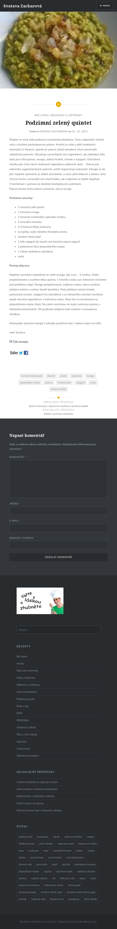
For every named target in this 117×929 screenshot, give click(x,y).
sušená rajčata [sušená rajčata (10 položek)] (39, 878)
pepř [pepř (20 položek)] (54, 864)
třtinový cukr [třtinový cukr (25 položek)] (67, 878)
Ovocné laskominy (27, 691)
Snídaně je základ (26, 727)
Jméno (15, 503)
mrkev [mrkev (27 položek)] (91, 850)
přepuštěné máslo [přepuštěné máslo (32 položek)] (29, 871)
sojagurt (80, 382)
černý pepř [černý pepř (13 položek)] (74, 885)
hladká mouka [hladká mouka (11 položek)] (27, 843)
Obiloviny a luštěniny (66, 115)
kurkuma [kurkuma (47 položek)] (33, 850)
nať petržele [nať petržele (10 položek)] (37, 857)
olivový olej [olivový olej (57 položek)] (25, 864)
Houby (20, 663)
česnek (51, 375)
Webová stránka (21, 538)
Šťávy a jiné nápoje (27, 734)
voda (93, 382)
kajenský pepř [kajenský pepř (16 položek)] (66, 843)
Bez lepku (42, 115)
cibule (63, 375)
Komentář (17, 457)
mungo (90, 375)
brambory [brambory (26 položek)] (42, 836)
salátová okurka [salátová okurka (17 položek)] (86, 871)
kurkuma (76, 375)
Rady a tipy (23, 706)
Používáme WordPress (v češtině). (38, 921)
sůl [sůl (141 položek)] (53, 878)
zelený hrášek (58, 389)
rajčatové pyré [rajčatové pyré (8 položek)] (64, 871)
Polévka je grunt (25, 698)
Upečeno (22, 741)
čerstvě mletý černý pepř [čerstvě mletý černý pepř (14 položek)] (81, 892)
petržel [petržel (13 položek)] (66, 864)
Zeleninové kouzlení (28, 755)
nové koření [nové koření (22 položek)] (55, 857)
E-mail (14, 520)
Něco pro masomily (27, 670)
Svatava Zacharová (23, 5)
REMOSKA (23, 720)
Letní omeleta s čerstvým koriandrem (37, 789)
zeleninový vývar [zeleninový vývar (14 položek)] (53, 885)
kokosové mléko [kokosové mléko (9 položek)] (87, 843)
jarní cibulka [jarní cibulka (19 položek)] (46, 843)
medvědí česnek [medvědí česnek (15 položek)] (62, 850)
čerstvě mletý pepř (32, 375)
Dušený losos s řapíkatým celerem (35, 796)
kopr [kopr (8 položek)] (21, 850)
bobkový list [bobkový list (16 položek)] (26, 836)
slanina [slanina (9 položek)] (23, 878)
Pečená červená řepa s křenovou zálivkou (39, 810)
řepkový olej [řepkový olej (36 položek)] (38, 899)
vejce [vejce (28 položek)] (83, 878)
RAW (19, 713)
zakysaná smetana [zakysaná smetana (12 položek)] (29, 885)
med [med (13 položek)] (45, 850)
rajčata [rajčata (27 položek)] (47, 871)
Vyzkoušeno (23, 748)
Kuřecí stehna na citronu (30, 803)
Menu (106, 5)
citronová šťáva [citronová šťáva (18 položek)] (73, 836)
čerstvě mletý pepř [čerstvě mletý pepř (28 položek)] (51, 892)
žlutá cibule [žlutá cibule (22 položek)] (90, 899)
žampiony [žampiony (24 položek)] (73, 899)
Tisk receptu (20, 341)
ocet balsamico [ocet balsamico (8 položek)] (75, 857)
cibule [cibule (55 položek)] (56, 836)
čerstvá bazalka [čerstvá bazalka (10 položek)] (27, 892)
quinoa (49, 382)
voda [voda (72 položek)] (93, 878)
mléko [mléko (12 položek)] (79, 850)
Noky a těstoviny (26, 677)
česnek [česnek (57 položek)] (23, 899)
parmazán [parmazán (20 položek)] (42, 864)
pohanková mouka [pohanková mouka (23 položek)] (85, 864)
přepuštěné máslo (30, 382)
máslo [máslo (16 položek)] (22, 857)
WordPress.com (88, 921)
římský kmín (64, 382)
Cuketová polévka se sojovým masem (37, 782)
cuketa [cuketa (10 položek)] (90, 836)
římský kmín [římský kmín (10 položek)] (57, 899)
